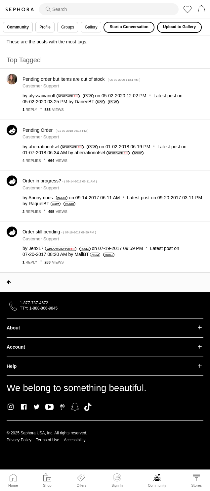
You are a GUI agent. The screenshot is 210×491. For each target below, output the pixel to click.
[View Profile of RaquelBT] (39, 203)
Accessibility (74, 440)
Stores (196, 485)
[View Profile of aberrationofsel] (44, 146)
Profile (45, 27)
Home (13, 485)
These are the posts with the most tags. (47, 41)
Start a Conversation (128, 27)
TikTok (88, 407)
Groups (67, 27)
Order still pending (59, 231)
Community (157, 485)
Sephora (19, 9)
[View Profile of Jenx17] (36, 248)
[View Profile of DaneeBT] (84, 101)
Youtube (49, 407)
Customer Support (40, 85)
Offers (81, 485)
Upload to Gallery (179, 27)
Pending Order (55, 130)
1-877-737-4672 (34, 303)
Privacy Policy (19, 440)
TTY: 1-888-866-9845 (39, 308)
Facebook (24, 407)
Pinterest (62, 407)
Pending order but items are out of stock (81, 79)
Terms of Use (48, 440)
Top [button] (9, 282)
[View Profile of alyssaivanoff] (42, 95)
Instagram (11, 407)
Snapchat (75, 407)
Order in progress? (59, 180)
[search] (109, 9)
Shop (47, 485)
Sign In (117, 480)
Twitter (36, 407)
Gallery (91, 27)
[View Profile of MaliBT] (81, 254)
